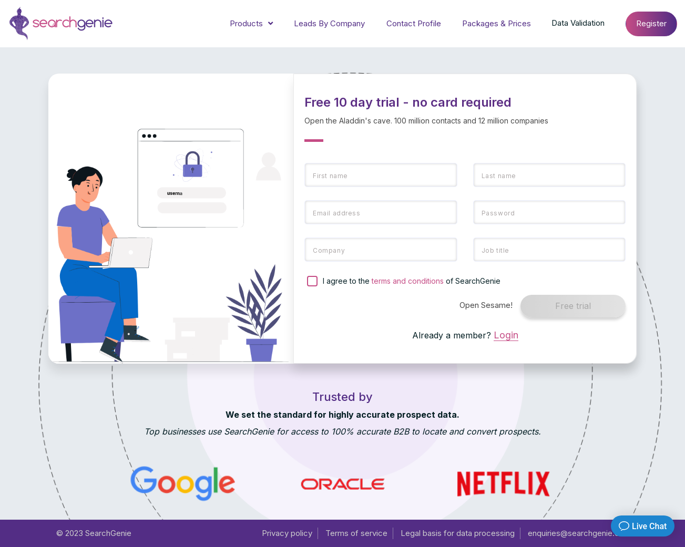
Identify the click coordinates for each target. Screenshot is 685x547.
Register (651, 23)
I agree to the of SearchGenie (411, 280)
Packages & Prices (496, 23)
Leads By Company (329, 23)
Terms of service (356, 533)
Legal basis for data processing (458, 533)
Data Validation (578, 23)
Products (251, 24)
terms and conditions (408, 280)
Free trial (573, 306)
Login (506, 334)
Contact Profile (413, 23)
